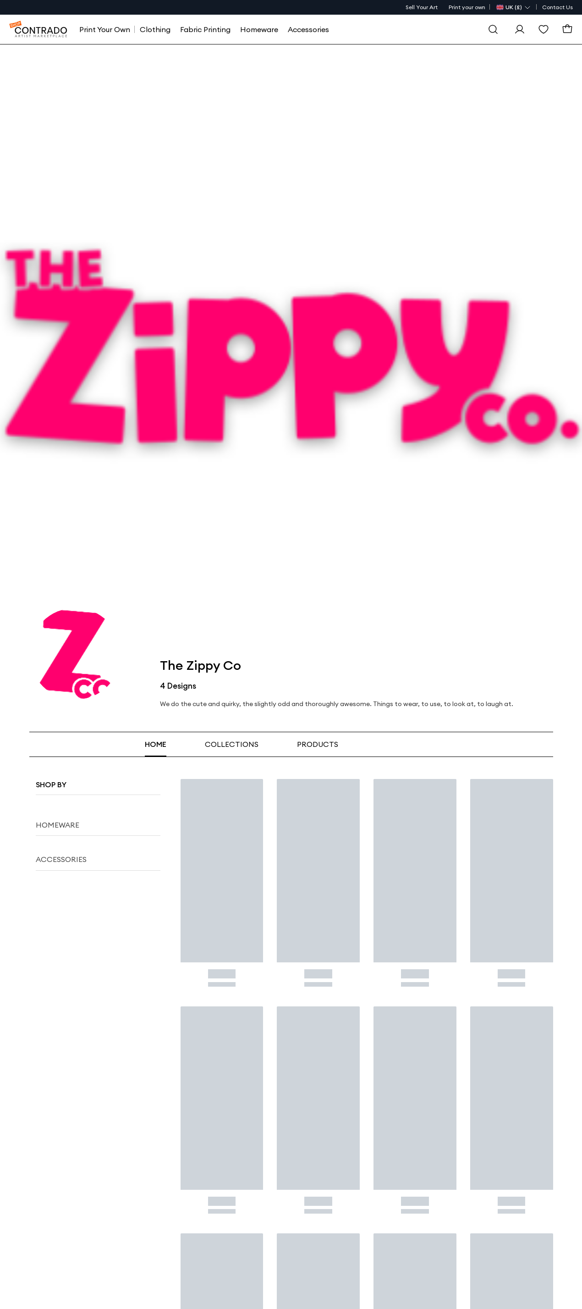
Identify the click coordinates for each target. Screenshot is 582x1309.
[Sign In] (519, 29)
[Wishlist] (543, 29)
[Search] (493, 29)
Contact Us (557, 7)
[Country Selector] (513, 7)
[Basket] (567, 29)
